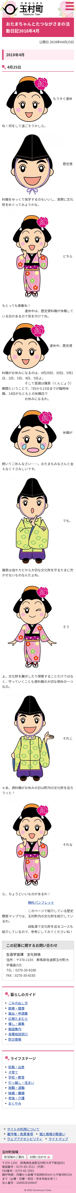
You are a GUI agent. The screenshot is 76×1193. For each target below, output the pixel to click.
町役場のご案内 (14, 1157)
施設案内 (14, 1028)
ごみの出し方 (18, 1002)
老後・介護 (16, 1098)
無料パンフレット (41, 902)
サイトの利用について (23, 1129)
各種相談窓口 (18, 1034)
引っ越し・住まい (21, 1082)
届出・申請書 (18, 1013)
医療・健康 (16, 1008)
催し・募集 (16, 1023)
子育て (13, 1072)
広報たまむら (18, 1018)
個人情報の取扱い (52, 1133)
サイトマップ (58, 1138)
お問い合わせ (40, 1157)
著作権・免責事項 (20, 1133)
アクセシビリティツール (59, 6)
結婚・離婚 (16, 1092)
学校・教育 (16, 1077)
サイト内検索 (49, 6)
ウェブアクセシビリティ (24, 1138)
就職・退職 (16, 1087)
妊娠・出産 (16, 1066)
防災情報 (14, 1039)
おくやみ (14, 1103)
